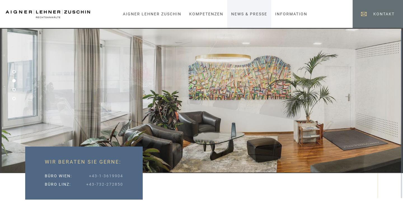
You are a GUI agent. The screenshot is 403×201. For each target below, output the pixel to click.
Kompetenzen (206, 14)
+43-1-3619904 (106, 176)
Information (291, 14)
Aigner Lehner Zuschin (152, 14)
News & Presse (249, 14)
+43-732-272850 (104, 184)
